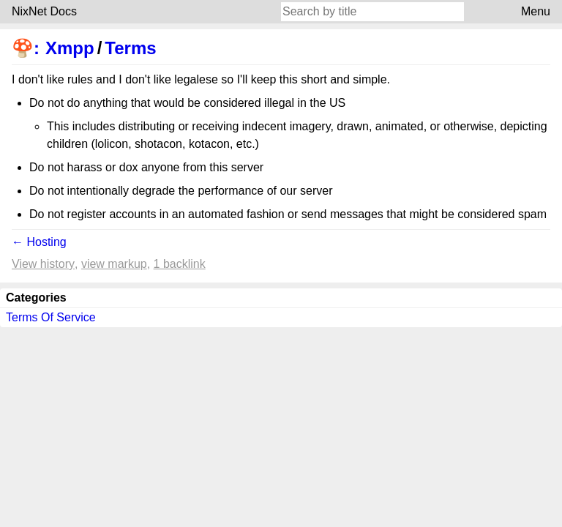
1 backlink (180, 264)
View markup (114, 264)
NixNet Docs (44, 11)
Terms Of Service (51, 317)
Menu (535, 11)
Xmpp (69, 48)
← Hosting (39, 242)
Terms (130, 48)
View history (43, 264)
